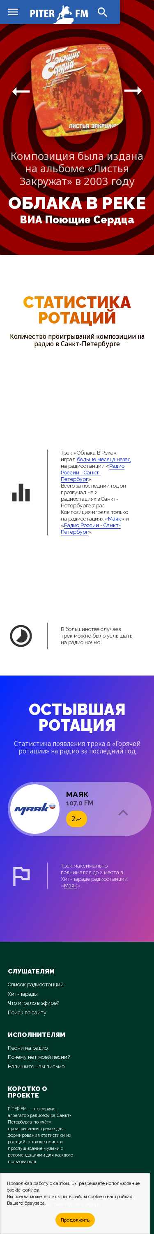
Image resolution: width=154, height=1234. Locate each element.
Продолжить (75, 1220)
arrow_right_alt (21, 91)
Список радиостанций (36, 984)
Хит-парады (23, 994)
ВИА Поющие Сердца (77, 220)
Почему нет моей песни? (39, 1057)
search (102, 12)
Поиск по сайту (27, 1012)
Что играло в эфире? (33, 1003)
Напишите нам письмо (36, 1066)
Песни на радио (28, 1048)
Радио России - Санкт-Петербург (92, 472)
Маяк (114, 519)
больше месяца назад (104, 459)
